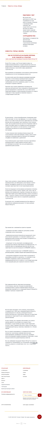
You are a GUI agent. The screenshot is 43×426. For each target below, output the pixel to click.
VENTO (2, 378)
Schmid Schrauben (5, 374)
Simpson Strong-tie (5, 372)
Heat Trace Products (5, 376)
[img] (6, 2)
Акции (24, 374)
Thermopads (4, 386)
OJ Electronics (4, 370)
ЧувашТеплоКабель (5, 384)
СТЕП (2, 382)
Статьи (24, 372)
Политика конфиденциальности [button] (8, 394)
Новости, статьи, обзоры (15, 6)
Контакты (25, 376)
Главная (3, 6)
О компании (25, 370)
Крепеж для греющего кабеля (7, 388)
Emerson (3, 380)
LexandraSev (31, 404)
